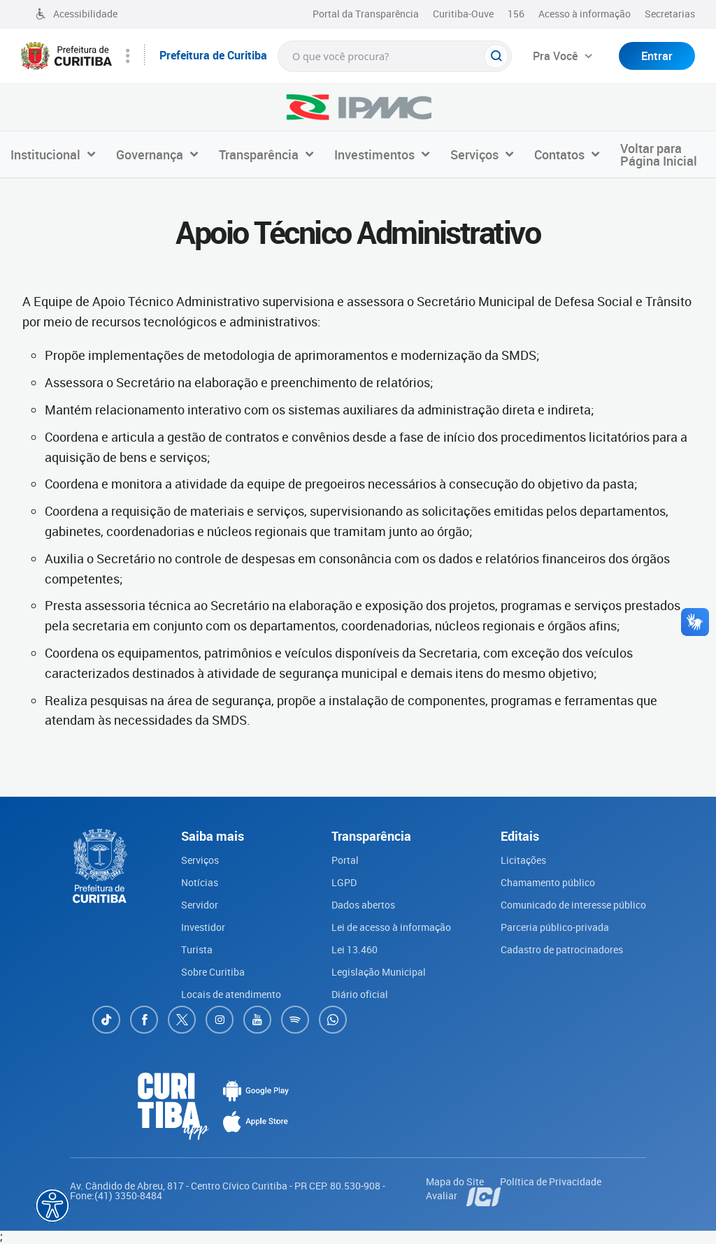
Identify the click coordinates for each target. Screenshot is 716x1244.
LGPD (344, 882)
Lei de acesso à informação (391, 927)
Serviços (200, 860)
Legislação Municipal (378, 971)
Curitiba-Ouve (463, 13)
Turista (197, 949)
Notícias (199, 882)
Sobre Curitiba (213, 971)
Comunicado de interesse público (573, 904)
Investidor (203, 927)
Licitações (523, 860)
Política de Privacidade (550, 1181)
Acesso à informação (584, 13)
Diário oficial (359, 994)
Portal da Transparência (366, 13)
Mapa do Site (456, 1181)
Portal (345, 860)
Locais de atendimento (231, 994)
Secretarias (670, 13)
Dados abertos (363, 904)
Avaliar (442, 1195)
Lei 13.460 (354, 949)
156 (516, 13)
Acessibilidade (76, 13)
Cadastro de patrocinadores (562, 949)
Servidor (199, 904)
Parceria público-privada (555, 927)
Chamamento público (548, 882)
